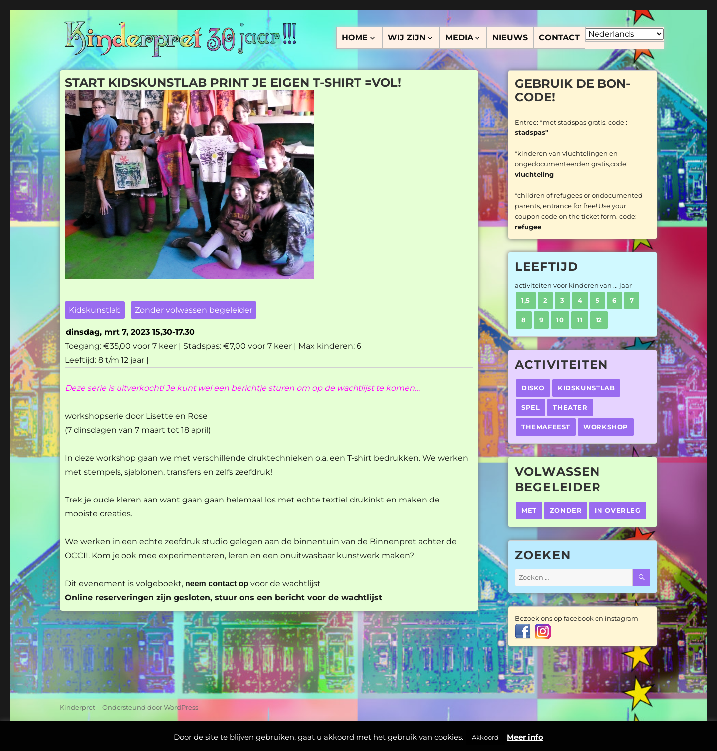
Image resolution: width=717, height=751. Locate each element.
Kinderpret (77, 707)
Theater (570, 407)
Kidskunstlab (95, 310)
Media (459, 37)
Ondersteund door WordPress (150, 707)
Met (529, 510)
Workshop (605, 427)
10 (560, 320)
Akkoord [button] (485, 737)
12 (599, 320)
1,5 (525, 300)
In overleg (617, 510)
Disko (533, 388)
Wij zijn (407, 37)
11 (579, 320)
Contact (559, 37)
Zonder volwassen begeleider (193, 310)
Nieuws (510, 37)
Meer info (525, 737)
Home (355, 37)
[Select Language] (625, 34)
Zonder (566, 510)
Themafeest (545, 427)
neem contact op (216, 583)
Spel (530, 407)
